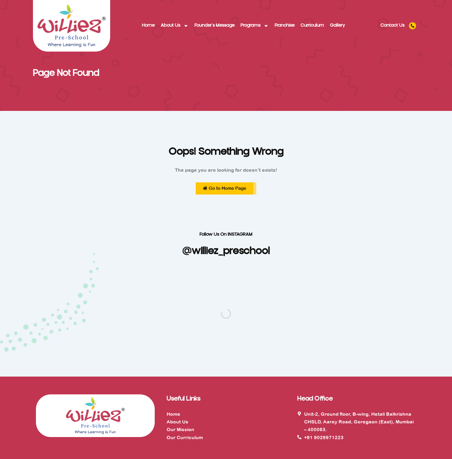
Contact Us (392, 25)
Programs (255, 25)
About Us (175, 25)
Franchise (285, 25)
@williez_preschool (226, 251)
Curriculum (312, 25)
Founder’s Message (215, 25)
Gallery (337, 25)
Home (148, 25)
